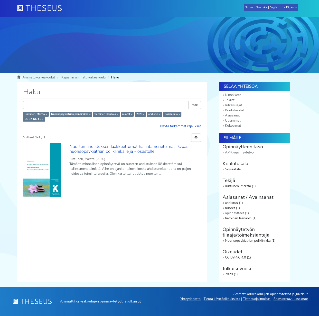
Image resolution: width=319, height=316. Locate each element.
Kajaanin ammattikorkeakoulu (83, 77)
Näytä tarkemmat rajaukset (180, 126)
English (274, 7)
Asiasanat (232, 115)
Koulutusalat (234, 110)
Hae (195, 105)
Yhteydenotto (190, 299)
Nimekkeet (233, 95)
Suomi (249, 7)
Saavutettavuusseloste (290, 299)
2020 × (140, 114)
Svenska (261, 7)
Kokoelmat (233, 125)
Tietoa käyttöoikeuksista (222, 299)
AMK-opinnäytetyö (239, 152)
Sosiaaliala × (172, 114)
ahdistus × (154, 114)
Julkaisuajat (233, 105)
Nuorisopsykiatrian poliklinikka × (71, 114)
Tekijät (230, 100)
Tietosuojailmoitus (257, 299)
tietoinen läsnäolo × (106, 114)
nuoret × (127, 114)
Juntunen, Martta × (36, 114)
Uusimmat (233, 120)
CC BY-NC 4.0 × (34, 119)
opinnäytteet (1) (237, 213)
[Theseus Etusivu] (41, 8)
